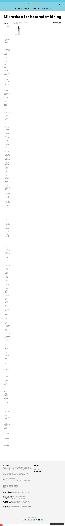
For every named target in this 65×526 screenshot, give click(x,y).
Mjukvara (7, 430)
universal (8, 205)
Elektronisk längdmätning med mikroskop (7, 93)
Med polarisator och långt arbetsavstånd (8, 223)
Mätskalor (6, 415)
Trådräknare (7, 82)
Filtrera (9, 26)
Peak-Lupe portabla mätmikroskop (6, 394)
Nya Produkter (6, 367)
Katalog (47, 8)
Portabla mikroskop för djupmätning (6, 401)
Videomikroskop (6, 438)
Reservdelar (7, 431)
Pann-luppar (7, 76)
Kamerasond (7, 42)
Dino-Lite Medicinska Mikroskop (6, 104)
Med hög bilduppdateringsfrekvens (7, 163)
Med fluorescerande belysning (7, 159)
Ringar (7, 436)
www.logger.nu (6, 501)
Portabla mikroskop (7, 391)
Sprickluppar (7, 79)
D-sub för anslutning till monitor (7, 188)
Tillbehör (7, 340)
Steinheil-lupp (7, 81)
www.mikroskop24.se (7, 498)
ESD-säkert (7, 129)
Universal (7, 144)
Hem (15, 8)
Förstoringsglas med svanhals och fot (7, 50)
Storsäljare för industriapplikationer (7, 337)
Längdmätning (6, 90)
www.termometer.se (7, 492)
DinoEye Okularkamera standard (7, 377)
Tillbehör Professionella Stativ (7, 141)
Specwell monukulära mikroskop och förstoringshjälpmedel (7, 410)
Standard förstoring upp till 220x (7, 309)
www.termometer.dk (7, 502)
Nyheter (25, 8)
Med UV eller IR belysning (7, 285)
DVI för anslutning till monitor (7, 208)
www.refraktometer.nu (7, 505)
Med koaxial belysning (6, 167)
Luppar (6, 64)
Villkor (39, 8)
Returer (43, 8)
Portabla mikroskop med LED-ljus (7, 405)
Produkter (20, 8)
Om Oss (34, 8)
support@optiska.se (37, 471)
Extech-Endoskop (7, 35)
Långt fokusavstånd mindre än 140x (7, 269)
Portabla (6, 447)
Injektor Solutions (34, 517)
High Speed (7, 185)
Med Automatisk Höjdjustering (7, 132)
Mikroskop (5, 101)
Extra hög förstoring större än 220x (7, 155)
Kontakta (30, 8)
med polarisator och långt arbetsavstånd (8, 201)
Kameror (6, 442)
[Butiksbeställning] (54, 22)
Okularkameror (6, 369)
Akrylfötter (7, 433)
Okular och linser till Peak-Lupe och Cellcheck (7, 424)
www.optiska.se (6, 506)
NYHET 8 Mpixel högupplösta (7, 305)
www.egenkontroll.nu (7, 496)
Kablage (7, 355)
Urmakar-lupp (7, 84)
